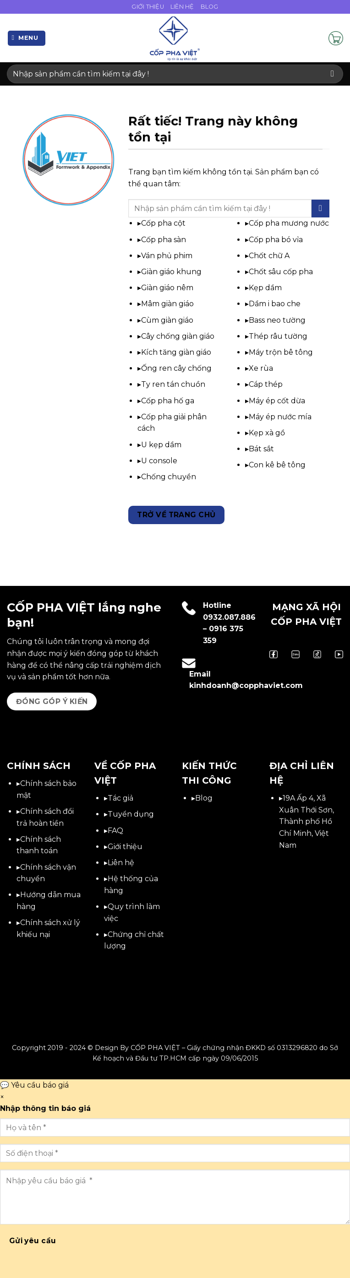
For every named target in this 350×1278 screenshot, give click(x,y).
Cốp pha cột (163, 223)
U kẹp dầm (161, 444)
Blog (210, 6)
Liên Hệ (182, 6)
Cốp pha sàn (163, 239)
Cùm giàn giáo (167, 320)
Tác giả (120, 798)
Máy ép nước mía (280, 416)
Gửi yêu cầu (32, 1240)
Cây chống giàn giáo (177, 336)
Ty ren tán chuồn (173, 384)
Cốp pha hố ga (167, 400)
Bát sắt (261, 448)
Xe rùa (261, 368)
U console (159, 460)
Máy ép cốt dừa (277, 400)
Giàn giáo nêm (167, 287)
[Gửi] (332, 74)
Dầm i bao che (275, 303)
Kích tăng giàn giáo (176, 352)
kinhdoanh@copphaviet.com (246, 685)
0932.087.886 (229, 617)
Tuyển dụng (131, 814)
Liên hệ (121, 862)
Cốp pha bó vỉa (276, 239)
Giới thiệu (125, 846)
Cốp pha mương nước (289, 223)
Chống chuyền (168, 476)
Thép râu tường (278, 336)
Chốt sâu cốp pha (281, 271)
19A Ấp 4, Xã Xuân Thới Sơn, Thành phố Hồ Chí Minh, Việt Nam (306, 821)
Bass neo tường (277, 320)
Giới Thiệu (147, 6)
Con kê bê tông (277, 464)
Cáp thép (266, 384)
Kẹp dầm (265, 287)
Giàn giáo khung (171, 271)
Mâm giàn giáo (167, 303)
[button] (26, 38)
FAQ (115, 830)
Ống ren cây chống (176, 368)
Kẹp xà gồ (267, 432)
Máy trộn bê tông (281, 352)
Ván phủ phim (166, 255)
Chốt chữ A (269, 255)
